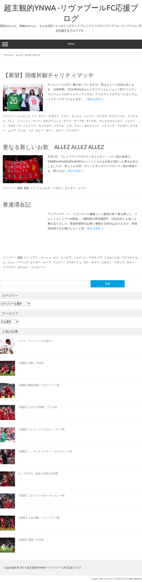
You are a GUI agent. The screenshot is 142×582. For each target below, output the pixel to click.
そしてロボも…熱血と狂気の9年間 (38, 473)
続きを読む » (95, 99)
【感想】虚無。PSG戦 (30, 539)
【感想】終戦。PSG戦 (30, 362)
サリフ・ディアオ (73, 120)
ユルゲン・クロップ (113, 262)
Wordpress (135, 578)
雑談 (26, 188)
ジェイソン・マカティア (87, 257)
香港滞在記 (17, 204)
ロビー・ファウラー (67, 130)
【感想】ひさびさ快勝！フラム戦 (37, 407)
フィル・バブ (25, 130)
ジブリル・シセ (63, 125)
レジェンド (23, 116)
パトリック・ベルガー (115, 125)
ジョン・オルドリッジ (87, 125)
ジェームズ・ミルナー (50, 188)
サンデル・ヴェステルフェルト (104, 120)
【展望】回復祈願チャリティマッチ (48, 75)
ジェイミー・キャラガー (37, 125)
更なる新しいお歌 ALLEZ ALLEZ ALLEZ (53, 147)
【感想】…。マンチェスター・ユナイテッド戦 (45, 451)
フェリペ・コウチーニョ (67, 262)
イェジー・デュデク (95, 116)
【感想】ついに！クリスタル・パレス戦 (41, 429)
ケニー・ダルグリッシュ (47, 120)
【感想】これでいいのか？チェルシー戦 (41, 495)
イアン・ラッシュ (71, 116)
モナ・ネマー (91, 262)
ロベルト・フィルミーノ (32, 267)
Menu (71, 44)
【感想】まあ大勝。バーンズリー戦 (38, 517)
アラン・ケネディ (48, 116)
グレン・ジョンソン (19, 120)
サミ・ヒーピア (62, 257)
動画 (20, 188)
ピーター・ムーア (75, 188)
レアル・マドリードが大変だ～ (36, 340)
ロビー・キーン (44, 130)
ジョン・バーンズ (17, 262)
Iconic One (97, 578)
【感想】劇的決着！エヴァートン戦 (38, 385)
